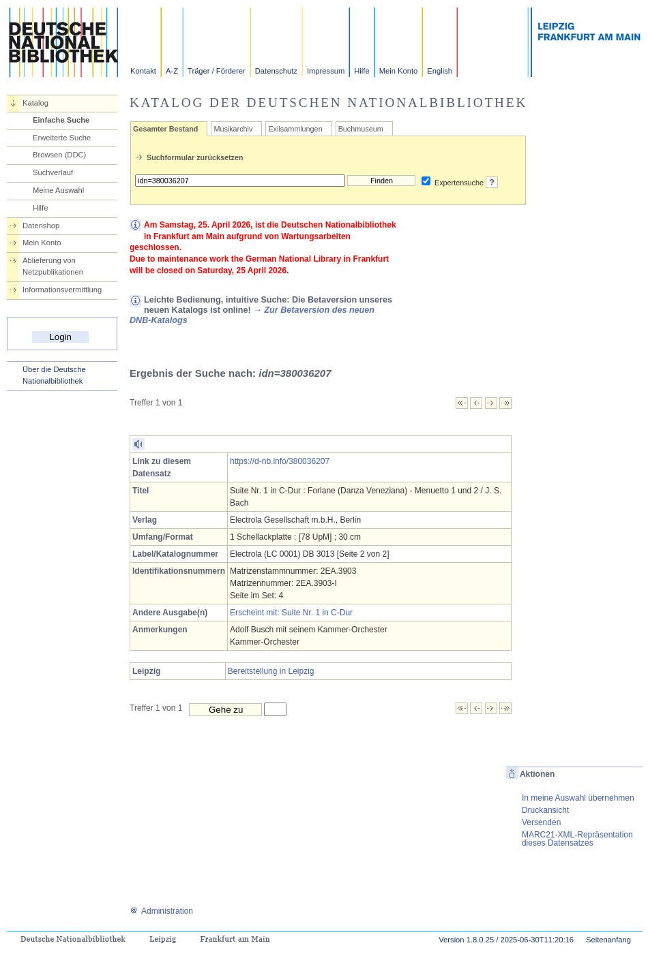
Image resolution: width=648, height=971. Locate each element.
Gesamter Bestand (165, 129)
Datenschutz (276, 71)
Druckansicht (545, 810)
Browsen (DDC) (59, 155)
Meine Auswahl (58, 190)
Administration (161, 911)
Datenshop (41, 225)
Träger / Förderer (217, 71)
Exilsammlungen (295, 129)
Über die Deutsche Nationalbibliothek (54, 375)
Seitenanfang (608, 940)
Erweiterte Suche (62, 138)
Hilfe (361, 71)
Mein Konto (398, 71)
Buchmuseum (360, 129)
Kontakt (143, 71)
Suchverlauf (53, 172)
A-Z (172, 71)
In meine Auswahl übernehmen (578, 798)
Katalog (35, 103)
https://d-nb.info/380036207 (279, 461)
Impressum (325, 71)
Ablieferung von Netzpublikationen (53, 266)
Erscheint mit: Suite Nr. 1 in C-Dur (291, 612)
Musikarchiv (232, 129)
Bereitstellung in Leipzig (271, 671)
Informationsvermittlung (62, 290)
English (439, 71)
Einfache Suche (61, 120)
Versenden (541, 822)
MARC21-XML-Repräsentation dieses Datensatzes (577, 839)
